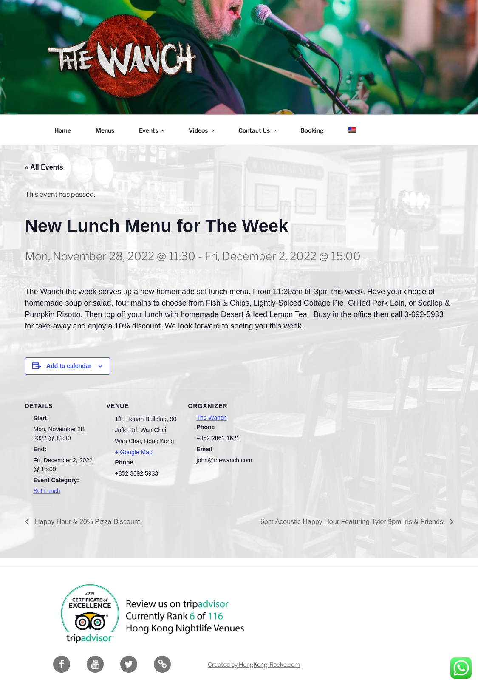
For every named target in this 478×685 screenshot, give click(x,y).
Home (62, 130)
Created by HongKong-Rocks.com (254, 664)
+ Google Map (134, 452)
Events (152, 130)
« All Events (44, 167)
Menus (105, 130)
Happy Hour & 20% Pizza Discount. (87, 521)
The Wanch (212, 417)
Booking (312, 130)
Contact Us (258, 130)
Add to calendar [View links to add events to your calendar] (68, 365)
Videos (202, 130)
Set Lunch (47, 490)
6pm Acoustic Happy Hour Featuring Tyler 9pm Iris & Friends (352, 521)
